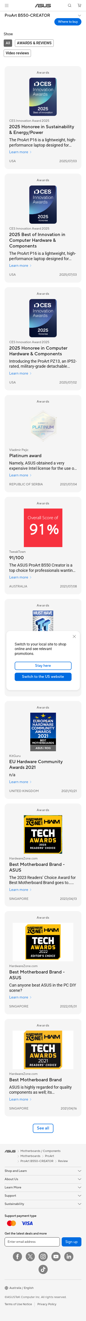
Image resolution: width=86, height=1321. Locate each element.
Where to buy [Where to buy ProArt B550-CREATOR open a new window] (68, 22)
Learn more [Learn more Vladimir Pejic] (20, 475)
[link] (43, 5)
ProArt (49, 1156)
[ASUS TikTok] (43, 1269)
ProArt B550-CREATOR (27, 15)
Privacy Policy (46, 1304)
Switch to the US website (43, 676)
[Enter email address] (32, 1241)
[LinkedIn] (68, 1256)
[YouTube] (56, 1256)
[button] (7, 5)
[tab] (8, 43)
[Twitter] (30, 1256)
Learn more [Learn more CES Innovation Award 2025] (20, 152)
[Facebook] (17, 1256)
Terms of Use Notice (18, 1304)
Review (63, 1161)
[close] (74, 636)
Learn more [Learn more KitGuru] (20, 782)
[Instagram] (43, 1256)
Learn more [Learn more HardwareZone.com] (20, 889)
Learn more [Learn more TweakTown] (20, 577)
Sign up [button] (71, 1242)
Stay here (43, 665)
